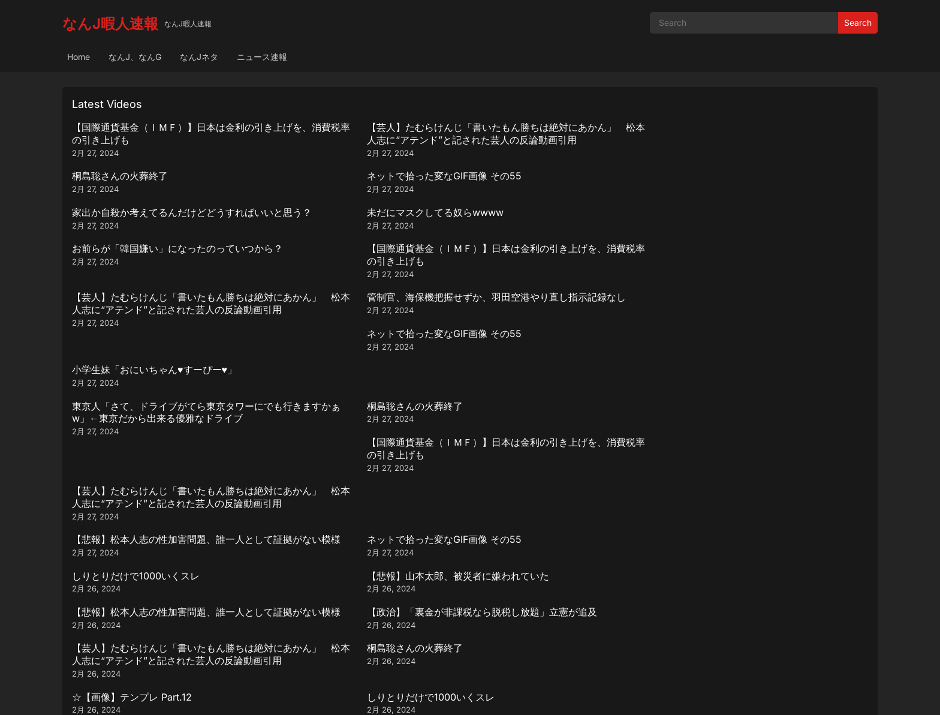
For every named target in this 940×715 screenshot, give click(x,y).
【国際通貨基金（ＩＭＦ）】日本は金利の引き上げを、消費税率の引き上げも (168, 133)
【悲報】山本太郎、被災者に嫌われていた (767, 322)
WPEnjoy (555, 693)
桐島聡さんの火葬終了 (523, 127)
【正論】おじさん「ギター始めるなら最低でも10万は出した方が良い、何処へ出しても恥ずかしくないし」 (571, 431)
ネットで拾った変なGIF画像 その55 (753, 127)
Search (858, 22)
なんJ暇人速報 (110, 23)
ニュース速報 (262, 57)
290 (484, 628)
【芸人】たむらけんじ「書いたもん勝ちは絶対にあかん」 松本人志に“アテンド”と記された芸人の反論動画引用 (369, 139)
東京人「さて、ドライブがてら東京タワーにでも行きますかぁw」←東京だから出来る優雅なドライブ (168, 286)
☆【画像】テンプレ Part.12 (132, 419)
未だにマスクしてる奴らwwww (341, 176)
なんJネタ (199, 57)
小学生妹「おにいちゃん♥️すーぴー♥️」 (758, 225)
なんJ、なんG (135, 57)
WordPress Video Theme (486, 693)
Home (78, 57)
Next (514, 628)
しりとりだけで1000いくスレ (538, 322)
